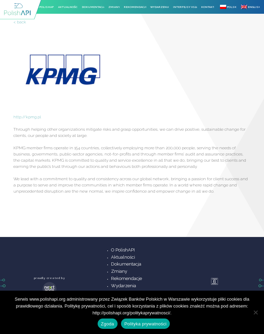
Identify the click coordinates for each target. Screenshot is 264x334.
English (250, 7)
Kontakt (207, 7)
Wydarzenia (159, 7)
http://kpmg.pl (27, 117)
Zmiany (114, 7)
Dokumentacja (93, 7)
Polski (228, 7)
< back (19, 22)
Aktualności (68, 7)
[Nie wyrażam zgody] (255, 312)
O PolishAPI (45, 7)
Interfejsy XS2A (185, 7)
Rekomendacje (135, 7)
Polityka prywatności (145, 323)
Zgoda (107, 323)
